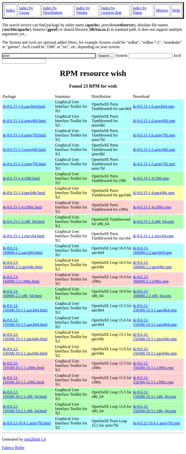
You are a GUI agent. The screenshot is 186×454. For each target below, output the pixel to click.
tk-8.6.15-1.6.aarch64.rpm (154, 106)
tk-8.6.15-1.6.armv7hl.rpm (154, 135)
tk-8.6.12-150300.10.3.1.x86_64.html (25, 394)
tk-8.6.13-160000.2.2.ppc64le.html (22, 264)
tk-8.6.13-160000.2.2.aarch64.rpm (152, 250)
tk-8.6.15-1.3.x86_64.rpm (153, 221)
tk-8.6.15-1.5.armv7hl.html (24, 164)
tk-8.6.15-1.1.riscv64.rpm (153, 236)
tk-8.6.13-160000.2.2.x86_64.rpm (152, 293)
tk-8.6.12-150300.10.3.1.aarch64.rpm (155, 308)
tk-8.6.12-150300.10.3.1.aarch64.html (25, 308)
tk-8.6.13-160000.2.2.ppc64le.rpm (152, 264)
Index (10, 10)
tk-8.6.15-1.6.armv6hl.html (24, 121)
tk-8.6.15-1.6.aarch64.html (24, 106)
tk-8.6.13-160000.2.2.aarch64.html (22, 250)
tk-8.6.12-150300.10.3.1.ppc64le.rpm (155, 336)
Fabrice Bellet (13, 448)
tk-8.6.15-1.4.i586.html (21, 178)
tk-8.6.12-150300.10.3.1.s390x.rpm (153, 365)
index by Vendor (83, 10)
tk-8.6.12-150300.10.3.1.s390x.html (23, 365)
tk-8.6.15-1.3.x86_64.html (23, 221)
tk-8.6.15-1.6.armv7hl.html (24, 135)
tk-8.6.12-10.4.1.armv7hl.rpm (156, 423)
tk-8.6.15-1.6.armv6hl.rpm (154, 121)
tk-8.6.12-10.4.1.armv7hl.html (27, 423)
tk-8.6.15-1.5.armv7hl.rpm (154, 164)
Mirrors (162, 10)
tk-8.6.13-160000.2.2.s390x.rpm (151, 279)
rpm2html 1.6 (35, 439)
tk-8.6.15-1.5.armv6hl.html (24, 149)
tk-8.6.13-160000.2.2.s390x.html (21, 279)
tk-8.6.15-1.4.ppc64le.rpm (154, 193)
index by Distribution (52, 10)
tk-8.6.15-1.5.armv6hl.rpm (154, 149)
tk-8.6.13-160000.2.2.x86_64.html (22, 293)
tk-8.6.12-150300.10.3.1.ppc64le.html (25, 336)
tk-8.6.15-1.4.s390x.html (22, 207)
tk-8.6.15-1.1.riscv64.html (23, 236)
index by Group (26, 10)
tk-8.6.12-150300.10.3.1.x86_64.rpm (154, 394)
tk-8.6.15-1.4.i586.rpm (151, 178)
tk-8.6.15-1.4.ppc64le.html (24, 193)
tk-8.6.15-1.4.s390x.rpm (152, 207)
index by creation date (111, 10)
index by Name (140, 10)
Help (176, 10)
